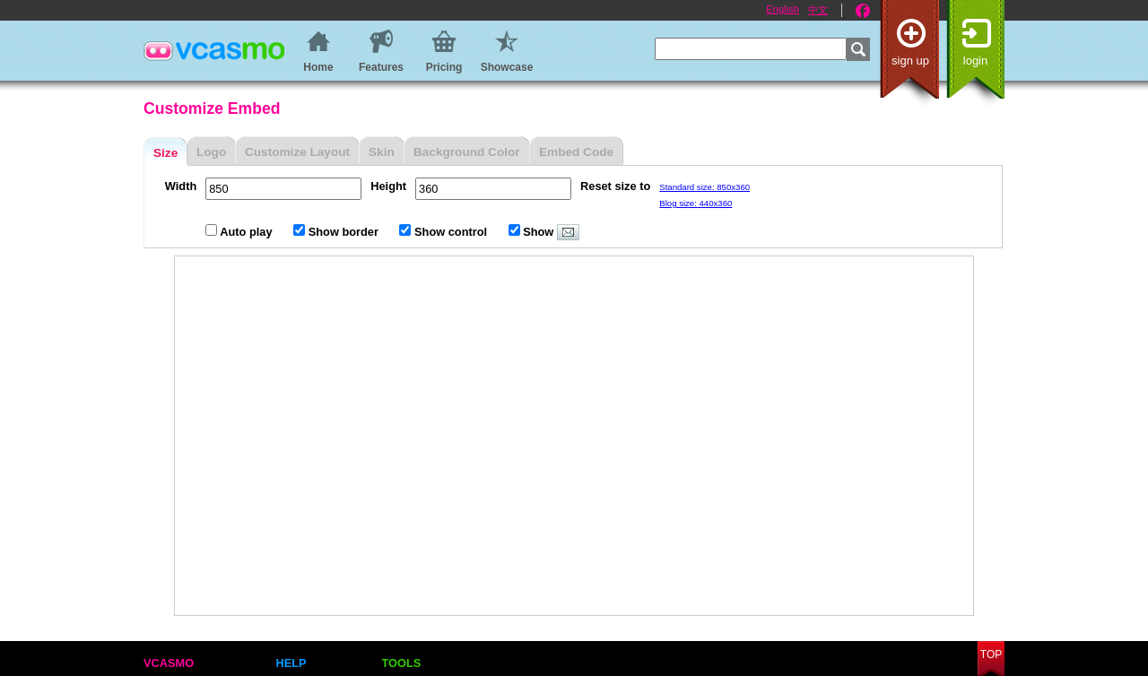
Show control (444, 231)
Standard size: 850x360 (704, 187)
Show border (337, 231)
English (782, 9)
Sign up (910, 60)
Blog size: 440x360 (695, 203)
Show (544, 231)
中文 (818, 9)
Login (975, 60)
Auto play (240, 231)
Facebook (863, 11)
